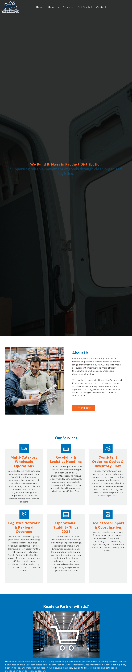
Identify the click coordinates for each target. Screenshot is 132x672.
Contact (101, 7)
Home (39, 7)
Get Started (85, 7)
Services (68, 7)
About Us (53, 7)
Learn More (83, 408)
